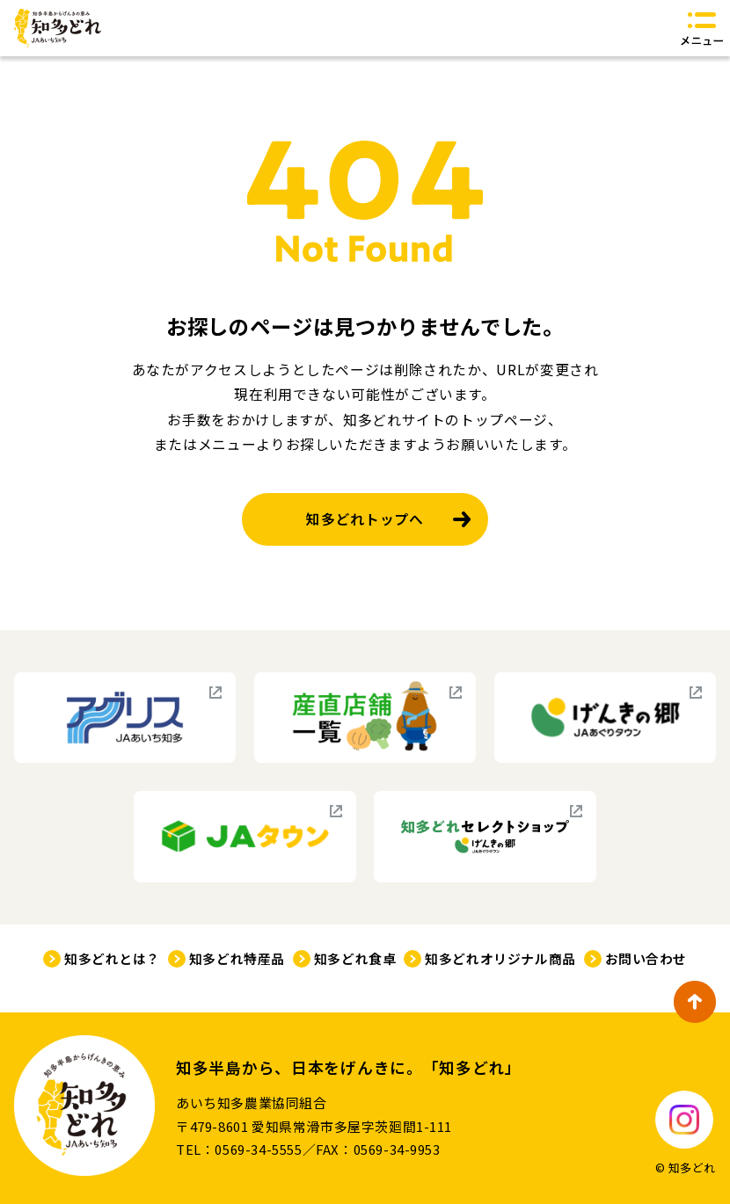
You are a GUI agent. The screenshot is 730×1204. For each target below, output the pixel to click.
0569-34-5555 (258, 1149)
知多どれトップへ (364, 519)
